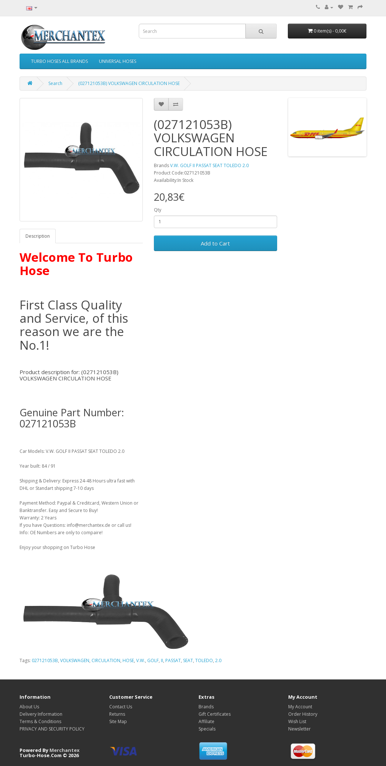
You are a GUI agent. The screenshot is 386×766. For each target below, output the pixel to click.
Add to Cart (215, 243)
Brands (206, 707)
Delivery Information (41, 714)
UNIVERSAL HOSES (117, 61)
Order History (302, 714)
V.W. (140, 660)
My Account (300, 707)
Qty (157, 210)
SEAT (188, 660)
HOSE (128, 660)
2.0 (218, 660)
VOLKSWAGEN (74, 660)
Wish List (297, 721)
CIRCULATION (106, 660)
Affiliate (206, 721)
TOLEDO (204, 660)
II (162, 660)
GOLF (153, 660)
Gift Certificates (215, 714)
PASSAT (173, 660)
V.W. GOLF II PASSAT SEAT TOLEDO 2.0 (209, 165)
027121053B (45, 660)
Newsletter (299, 729)
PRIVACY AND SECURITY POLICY (52, 729)
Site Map (118, 721)
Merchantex (64, 750)
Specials (207, 729)
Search (55, 83)
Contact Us (120, 707)
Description (37, 236)
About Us (29, 707)
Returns (117, 714)
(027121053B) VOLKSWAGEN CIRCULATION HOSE (129, 83)
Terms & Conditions (40, 721)
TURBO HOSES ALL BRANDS (59, 61)
